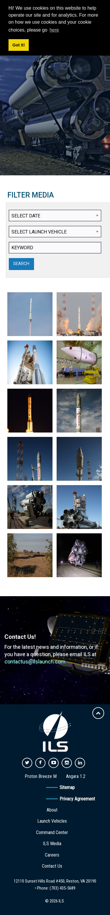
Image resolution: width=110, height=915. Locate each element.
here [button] (54, 29)
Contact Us (52, 866)
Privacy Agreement (77, 799)
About (52, 810)
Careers (52, 855)
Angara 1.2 (75, 776)
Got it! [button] (18, 45)
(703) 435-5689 (62, 888)
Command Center (52, 832)
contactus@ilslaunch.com (34, 661)
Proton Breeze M (41, 776)
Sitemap (67, 787)
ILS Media (52, 843)
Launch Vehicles (52, 821)
